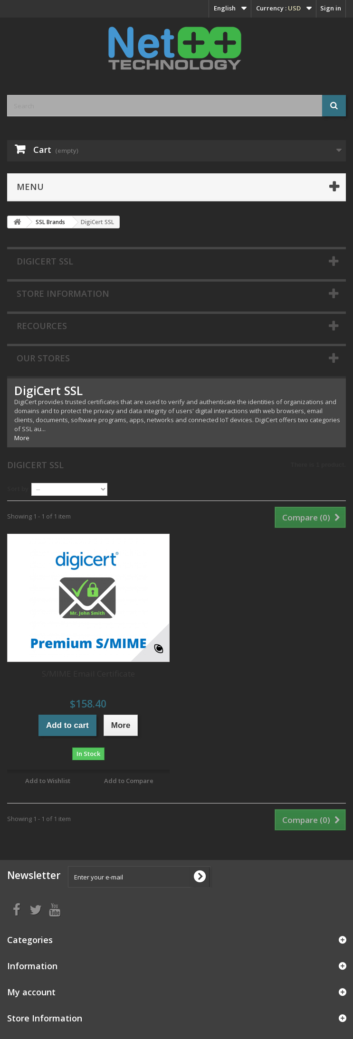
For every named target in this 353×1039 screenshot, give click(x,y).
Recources (42, 325)
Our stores (43, 358)
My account (31, 992)
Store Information (63, 293)
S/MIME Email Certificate (88, 673)
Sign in (330, 8)
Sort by (18, 488)
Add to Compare (128, 780)
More (21, 438)
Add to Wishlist (47, 780)
